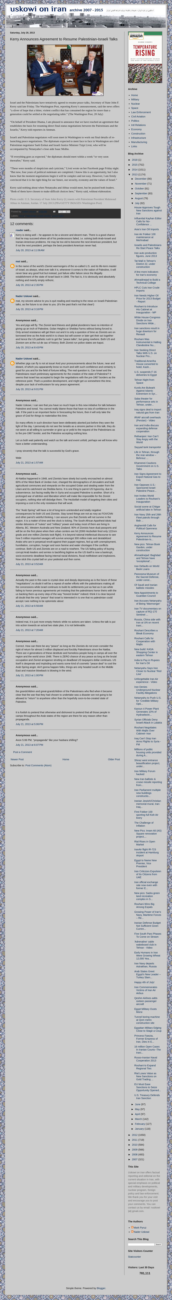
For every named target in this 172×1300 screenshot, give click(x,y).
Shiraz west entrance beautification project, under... (147, 763)
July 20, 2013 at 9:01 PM (29, 389)
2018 (135, 159)
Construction (138, 133)
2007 (135, 1159)
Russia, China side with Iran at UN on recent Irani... (147, 622)
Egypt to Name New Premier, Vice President (145, 863)
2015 (135, 164)
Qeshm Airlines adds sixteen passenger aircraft (145, 1001)
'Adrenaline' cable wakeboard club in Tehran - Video (145, 944)
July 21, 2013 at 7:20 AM (29, 630)
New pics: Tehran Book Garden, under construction (147, 547)
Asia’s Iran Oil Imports (146, 229)
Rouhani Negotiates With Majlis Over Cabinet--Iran (145, 730)
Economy (136, 129)
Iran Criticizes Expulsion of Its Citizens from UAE (147, 874)
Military (135, 99)
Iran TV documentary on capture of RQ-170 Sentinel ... (147, 611)
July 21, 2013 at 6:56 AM (29, 605)
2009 (135, 1149)
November (141, 183)
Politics (135, 120)
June (138, 1104)
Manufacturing (139, 142)
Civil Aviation (138, 116)
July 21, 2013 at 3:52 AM (29, 564)
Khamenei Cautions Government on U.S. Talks (146, 466)
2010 (135, 1144)
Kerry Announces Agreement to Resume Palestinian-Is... (147, 536)
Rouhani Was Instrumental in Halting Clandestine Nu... (147, 342)
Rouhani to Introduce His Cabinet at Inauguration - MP (146, 309)
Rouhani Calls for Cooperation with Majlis (144, 641)
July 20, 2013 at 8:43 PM (29, 347)
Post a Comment (22, 752)
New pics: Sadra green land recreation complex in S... (147, 896)
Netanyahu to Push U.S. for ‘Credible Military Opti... (147, 700)
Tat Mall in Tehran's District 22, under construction (145, 264)
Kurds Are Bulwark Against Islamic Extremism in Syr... (145, 390)
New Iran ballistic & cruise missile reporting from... (148, 782)
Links (134, 146)
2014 (135, 169)
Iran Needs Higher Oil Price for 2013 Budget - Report (147, 298)
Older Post (114, 759)
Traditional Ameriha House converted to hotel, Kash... (146, 364)
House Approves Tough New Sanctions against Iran (148, 210)
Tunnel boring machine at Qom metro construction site (147, 1020)
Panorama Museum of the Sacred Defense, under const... (146, 577)
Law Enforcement (141, 112)
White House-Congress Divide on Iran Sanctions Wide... (147, 320)
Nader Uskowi (24, 296)
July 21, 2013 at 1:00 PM (29, 675)
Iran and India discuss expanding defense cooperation (146, 428)
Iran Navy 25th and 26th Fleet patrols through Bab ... (147, 517)
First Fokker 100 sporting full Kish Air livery (146, 814)
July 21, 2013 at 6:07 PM (29, 744)
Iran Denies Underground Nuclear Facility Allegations (147, 689)
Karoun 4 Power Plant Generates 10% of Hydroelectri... (146, 711)
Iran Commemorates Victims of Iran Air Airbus (145, 990)
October (140, 188)
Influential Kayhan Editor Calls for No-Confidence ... (148, 221)
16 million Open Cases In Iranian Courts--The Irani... (147, 1049)
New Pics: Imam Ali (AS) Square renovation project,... (148, 833)
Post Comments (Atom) (38, 765)
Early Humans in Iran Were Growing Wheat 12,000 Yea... (147, 955)
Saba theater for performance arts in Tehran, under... (146, 401)
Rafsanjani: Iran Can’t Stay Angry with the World (146, 439)
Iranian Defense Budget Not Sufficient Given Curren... (147, 925)
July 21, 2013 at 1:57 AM (29, 462)
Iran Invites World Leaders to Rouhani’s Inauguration (147, 498)
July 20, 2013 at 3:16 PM (29, 309)
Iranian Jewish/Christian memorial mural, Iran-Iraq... (147, 804)
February (140, 1124)
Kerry (21, 216)
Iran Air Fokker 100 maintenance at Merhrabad (145, 237)
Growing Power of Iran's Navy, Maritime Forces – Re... (147, 915)
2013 (135, 174)
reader (19, 230)
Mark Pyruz (140, 1227)
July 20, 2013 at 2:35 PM (29, 285)
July (137, 203)
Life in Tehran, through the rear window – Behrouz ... (146, 455)
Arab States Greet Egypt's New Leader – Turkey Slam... (147, 974)
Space (134, 108)
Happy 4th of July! (144, 982)
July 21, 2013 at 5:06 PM (29, 724)
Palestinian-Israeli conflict (38, 216)
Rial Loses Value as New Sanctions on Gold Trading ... (145, 1076)
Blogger (101, 1288)
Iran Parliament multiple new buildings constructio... (147, 793)
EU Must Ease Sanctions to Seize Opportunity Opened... (147, 1087)
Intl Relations (138, 125)
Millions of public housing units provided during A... (147, 752)
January (140, 1128)
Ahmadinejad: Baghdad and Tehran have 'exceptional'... (147, 558)
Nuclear (135, 103)
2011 (135, 1139)
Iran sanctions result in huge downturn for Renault (146, 331)
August (139, 198)
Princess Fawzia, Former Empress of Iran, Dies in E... (146, 1038)
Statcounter (134, 1256)
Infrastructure (138, 137)
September (141, 193)
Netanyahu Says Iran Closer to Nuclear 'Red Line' (147, 671)
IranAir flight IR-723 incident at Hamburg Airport (146, 852)
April (138, 1114)
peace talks (58, 216)
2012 (135, 1135)
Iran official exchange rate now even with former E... (146, 885)
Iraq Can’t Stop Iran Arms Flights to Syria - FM (147, 741)
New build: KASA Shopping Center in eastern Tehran (146, 652)
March (139, 1119)
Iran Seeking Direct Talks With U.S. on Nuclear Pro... (145, 353)
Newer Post (17, 759)
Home (66, 759)
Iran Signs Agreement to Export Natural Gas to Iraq (147, 477)
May (137, 1109)
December (141, 178)
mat (18, 261)
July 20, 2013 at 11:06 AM (30, 250)
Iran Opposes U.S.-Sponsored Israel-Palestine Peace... (145, 487)
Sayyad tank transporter (147, 447)
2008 (135, 1154)
